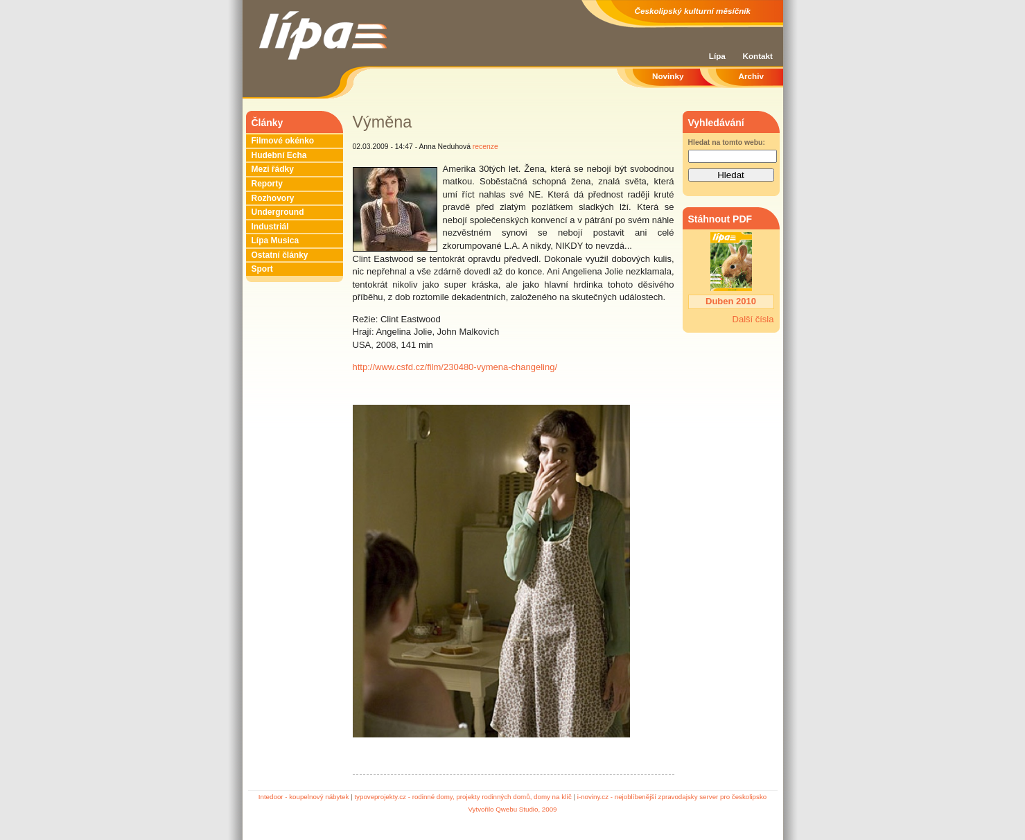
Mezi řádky (273, 169)
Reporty (267, 184)
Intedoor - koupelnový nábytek (304, 796)
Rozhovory (273, 198)
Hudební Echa (279, 155)
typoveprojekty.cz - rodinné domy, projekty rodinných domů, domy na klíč (462, 796)
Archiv (751, 75)
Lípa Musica (275, 240)
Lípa (717, 55)
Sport (262, 269)
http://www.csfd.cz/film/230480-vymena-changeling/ (455, 367)
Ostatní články (280, 255)
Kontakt (757, 55)
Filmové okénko (283, 141)
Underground (278, 212)
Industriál (270, 226)
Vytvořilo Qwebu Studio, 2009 (512, 809)
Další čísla (753, 319)
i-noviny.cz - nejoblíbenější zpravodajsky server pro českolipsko (671, 796)
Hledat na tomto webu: (726, 142)
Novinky (667, 75)
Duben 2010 (731, 301)
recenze (485, 146)
